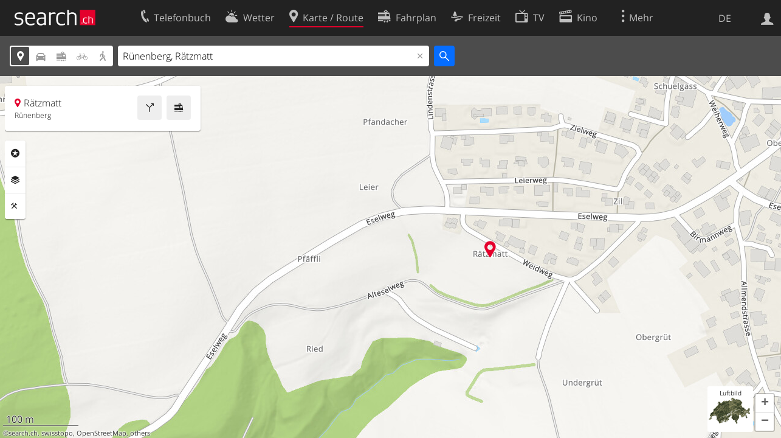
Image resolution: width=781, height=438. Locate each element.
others (140, 433)
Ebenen (15, 180)
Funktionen (15, 206)
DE (724, 18)
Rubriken (15, 153)
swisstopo (57, 433)
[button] (764, 403)
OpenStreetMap (101, 433)
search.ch (23, 433)
